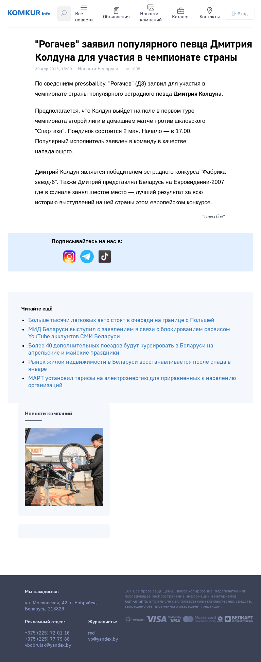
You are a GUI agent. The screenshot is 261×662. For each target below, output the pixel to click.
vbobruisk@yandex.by (48, 645)
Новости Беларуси (98, 69)
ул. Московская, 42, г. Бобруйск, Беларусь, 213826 (61, 606)
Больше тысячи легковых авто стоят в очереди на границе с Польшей (121, 320)
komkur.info (136, 601)
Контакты (209, 13)
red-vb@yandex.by (103, 636)
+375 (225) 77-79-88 (47, 639)
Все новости (84, 13)
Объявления (116, 13)
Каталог (180, 13)
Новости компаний (151, 13)
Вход (240, 14)
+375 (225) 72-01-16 (47, 633)
